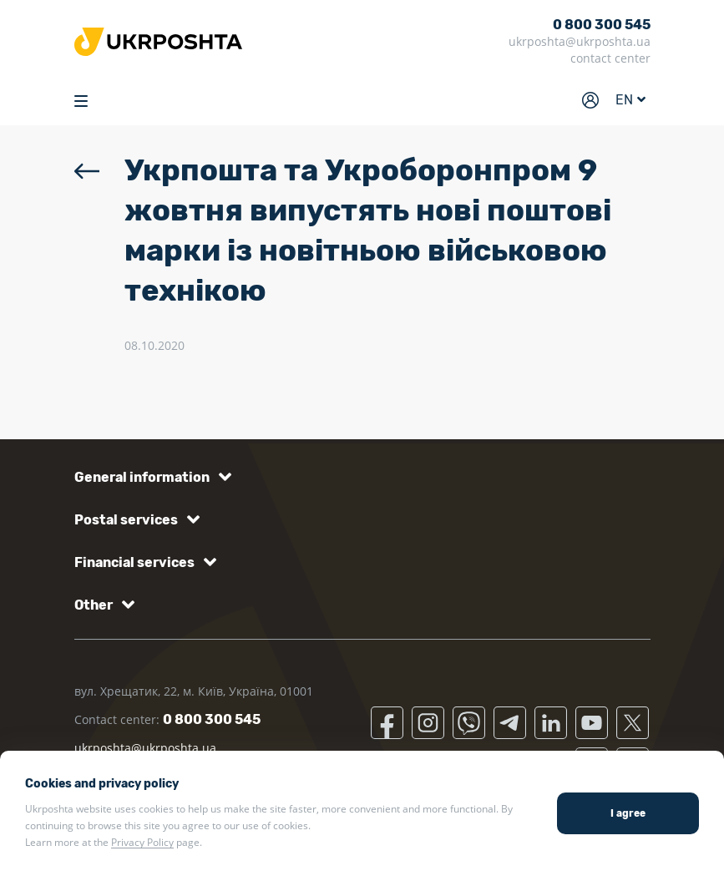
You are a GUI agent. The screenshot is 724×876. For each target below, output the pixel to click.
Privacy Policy (142, 842)
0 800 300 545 (602, 25)
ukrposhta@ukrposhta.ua (580, 41)
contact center (610, 58)
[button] (149, 477)
